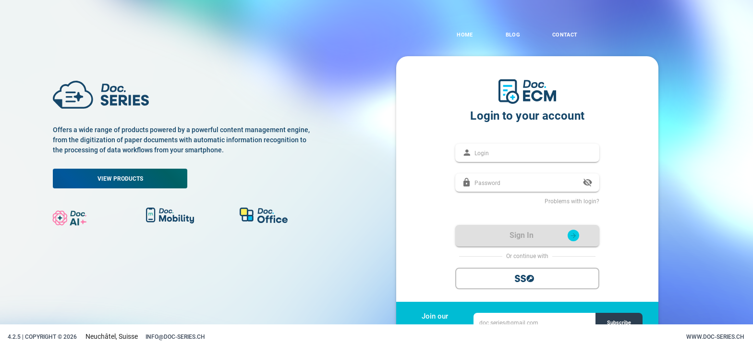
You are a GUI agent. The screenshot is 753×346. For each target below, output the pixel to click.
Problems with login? (572, 201)
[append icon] (588, 182)
